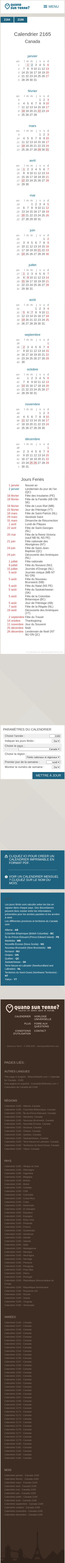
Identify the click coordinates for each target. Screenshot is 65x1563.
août (32, 300)
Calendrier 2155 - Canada (17, 1354)
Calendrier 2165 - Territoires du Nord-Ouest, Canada (31, 1145)
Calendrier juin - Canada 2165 (20, 1493)
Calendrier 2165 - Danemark (19, 1205)
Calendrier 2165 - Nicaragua (19, 1255)
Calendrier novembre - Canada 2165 (23, 1511)
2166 (21, 19)
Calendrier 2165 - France (17, 1227)
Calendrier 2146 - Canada (17, 1322)
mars (32, 126)
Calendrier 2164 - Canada (17, 1386)
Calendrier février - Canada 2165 (21, 1479)
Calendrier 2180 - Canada (17, 1443)
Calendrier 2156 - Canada (17, 1358)
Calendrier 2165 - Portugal (18, 1277)
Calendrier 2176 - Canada (17, 1429)
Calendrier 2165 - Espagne (18, 1216)
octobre (32, 369)
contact (40, 1030)
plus (27, 1023)
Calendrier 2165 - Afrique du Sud (21, 1166)
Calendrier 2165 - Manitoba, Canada (23, 1116)
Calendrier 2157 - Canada (17, 1361)
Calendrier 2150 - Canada (17, 1336)
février (32, 91)
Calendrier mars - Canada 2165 (20, 1482)
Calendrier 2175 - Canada (17, 1426)
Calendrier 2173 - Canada (17, 1419)
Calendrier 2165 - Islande (17, 1241)
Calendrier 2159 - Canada (17, 1369)
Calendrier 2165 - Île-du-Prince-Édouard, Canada (30, 1113)
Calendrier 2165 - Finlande (18, 1223)
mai (32, 195)
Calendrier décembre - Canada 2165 (23, 1514)
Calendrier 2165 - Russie (17, 1294)
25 (31, 462)
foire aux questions (41, 1025)
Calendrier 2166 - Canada (17, 1393)
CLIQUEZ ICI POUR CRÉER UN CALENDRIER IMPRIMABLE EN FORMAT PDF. (31, 859)
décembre (32, 439)
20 (23, 215)
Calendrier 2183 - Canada (17, 1454)
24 (23, 254)
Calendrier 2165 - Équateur (18, 1212)
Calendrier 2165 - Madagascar (20, 1248)
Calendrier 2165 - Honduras (18, 1234)
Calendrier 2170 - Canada (17, 1408)
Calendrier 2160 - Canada (17, 1372)
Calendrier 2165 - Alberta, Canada (22, 1106)
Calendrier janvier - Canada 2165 (21, 1475)
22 (39, 111)
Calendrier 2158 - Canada (17, 1365)
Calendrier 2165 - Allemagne (19, 1170)
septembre (32, 334)
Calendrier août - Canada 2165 (20, 1500)
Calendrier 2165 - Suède (17, 1298)
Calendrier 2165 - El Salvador (19, 1209)
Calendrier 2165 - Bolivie (17, 1180)
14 (23, 385)
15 (23, 281)
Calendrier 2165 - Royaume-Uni (21, 1291)
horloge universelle (42, 1018)
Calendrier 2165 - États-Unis (19, 1220)
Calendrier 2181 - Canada (17, 1447)
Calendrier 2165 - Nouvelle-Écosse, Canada (27, 1124)
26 (35, 462)
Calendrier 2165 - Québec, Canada (22, 1134)
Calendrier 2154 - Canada (17, 1351)
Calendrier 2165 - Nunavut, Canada (23, 1127)
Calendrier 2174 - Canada (17, 1422)
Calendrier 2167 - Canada (17, 1397)
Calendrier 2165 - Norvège (18, 1259)
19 (23, 319)
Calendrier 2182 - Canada (17, 1451)
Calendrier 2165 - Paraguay (18, 1266)
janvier (32, 56)
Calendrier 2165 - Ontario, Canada (22, 1131)
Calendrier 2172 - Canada (17, 1415)
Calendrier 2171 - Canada (17, 1411)
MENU (51, 6)
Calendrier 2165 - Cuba (16, 1202)
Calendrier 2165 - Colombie (18, 1194)
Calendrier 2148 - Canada (17, 1329)
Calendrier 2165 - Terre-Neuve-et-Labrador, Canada (31, 1141)
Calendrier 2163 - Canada (17, 1383)
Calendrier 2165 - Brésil (16, 1184)
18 (23, 111)
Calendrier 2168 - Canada (17, 1401)
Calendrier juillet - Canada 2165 (20, 1497)
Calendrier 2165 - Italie (16, 1244)
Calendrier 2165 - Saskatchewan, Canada (26, 1138)
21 (39, 250)
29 (39, 149)
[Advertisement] (32, 689)
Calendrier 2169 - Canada (17, 1404)
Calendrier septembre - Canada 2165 (23, 1504)
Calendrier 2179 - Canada (17, 1440)
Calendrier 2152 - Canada (17, 1344)
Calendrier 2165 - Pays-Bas (18, 1269)
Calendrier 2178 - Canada (17, 1436)
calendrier (23, 1016)
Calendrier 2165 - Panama (18, 1262)
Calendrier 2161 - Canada (17, 1376)
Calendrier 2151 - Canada (17, 1340)
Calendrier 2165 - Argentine (18, 1173)
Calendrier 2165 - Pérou (16, 1273)
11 (23, 420)
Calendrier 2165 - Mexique (18, 1252)
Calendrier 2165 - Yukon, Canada (21, 1149)
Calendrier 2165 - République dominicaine (26, 1287)
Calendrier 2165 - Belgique (18, 1177)
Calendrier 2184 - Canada (17, 1458)
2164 (7, 19)
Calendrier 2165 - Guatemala (19, 1230)
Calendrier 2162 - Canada (17, 1379)
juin (32, 230)
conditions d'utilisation (22, 1032)
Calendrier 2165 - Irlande (17, 1237)
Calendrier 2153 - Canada (17, 1347)
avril (32, 160)
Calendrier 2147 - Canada (17, 1326)
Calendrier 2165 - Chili (16, 1191)
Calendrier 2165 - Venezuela (19, 1305)
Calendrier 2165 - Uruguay (18, 1301)
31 (47, 149)
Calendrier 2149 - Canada (17, 1333)
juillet (32, 265)
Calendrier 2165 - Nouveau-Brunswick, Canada (29, 1120)
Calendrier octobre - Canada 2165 (22, 1507)
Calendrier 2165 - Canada (17, 1187)
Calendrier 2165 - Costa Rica (19, 1198)
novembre (32, 404)
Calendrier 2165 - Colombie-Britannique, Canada (29, 1109)
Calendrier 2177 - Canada (17, 1433)
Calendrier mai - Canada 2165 (20, 1489)
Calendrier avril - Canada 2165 (20, 1486)
